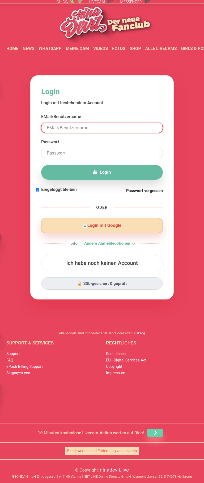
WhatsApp (50, 48)
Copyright (114, 366)
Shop (135, 48)
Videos (100, 48)
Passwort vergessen (144, 190)
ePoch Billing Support (24, 366)
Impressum (115, 373)
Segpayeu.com (19, 373)
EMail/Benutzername (61, 116)
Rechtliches (116, 354)
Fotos (118, 48)
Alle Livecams (161, 48)
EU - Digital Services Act (126, 360)
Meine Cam (77, 48)
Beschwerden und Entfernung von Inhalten (102, 451)
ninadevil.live (114, 470)
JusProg (139, 333)
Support (13, 354)
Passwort (50, 141)
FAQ (9, 360)
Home (12, 48)
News (28, 48)
